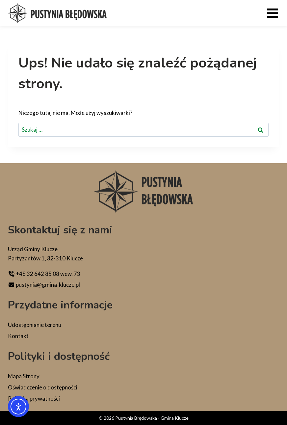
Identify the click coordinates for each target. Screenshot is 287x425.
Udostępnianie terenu (34, 324)
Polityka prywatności (34, 398)
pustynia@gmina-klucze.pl (44, 284)
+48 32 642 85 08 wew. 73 (44, 273)
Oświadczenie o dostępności (42, 387)
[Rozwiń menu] (272, 13)
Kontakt (18, 335)
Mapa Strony (23, 376)
